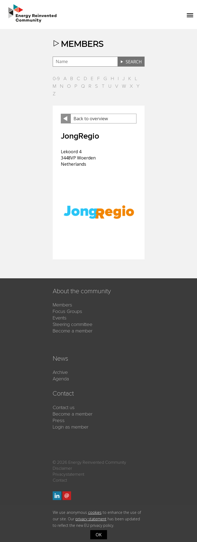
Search (134, 62)
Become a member (72, 331)
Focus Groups (67, 311)
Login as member (70, 427)
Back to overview (91, 119)
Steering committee (72, 324)
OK (99, 535)
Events (59, 318)
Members (62, 305)
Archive (60, 372)
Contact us (64, 407)
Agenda (61, 379)
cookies (95, 512)
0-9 (56, 78)
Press (59, 420)
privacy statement (90, 518)
